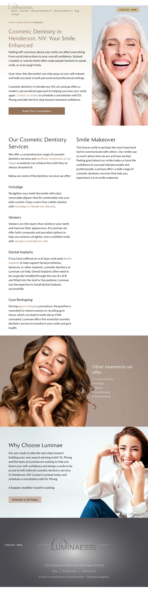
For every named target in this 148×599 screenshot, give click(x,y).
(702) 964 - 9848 (13, 545)
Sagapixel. (104, 576)
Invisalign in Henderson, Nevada (35, 206)
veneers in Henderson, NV (31, 241)
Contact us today (27, 95)
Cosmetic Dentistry (23, 22)
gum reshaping (29, 306)
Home (11, 22)
